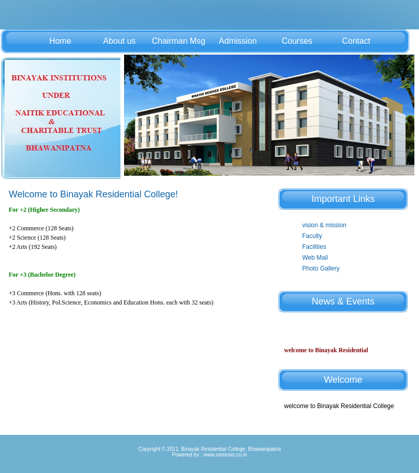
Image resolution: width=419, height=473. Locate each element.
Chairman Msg (178, 41)
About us (119, 41)
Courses (297, 41)
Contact (356, 41)
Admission (238, 41)
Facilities (314, 246)
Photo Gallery (321, 268)
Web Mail (315, 257)
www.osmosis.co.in (225, 455)
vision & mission (324, 225)
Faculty (312, 236)
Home (60, 41)
